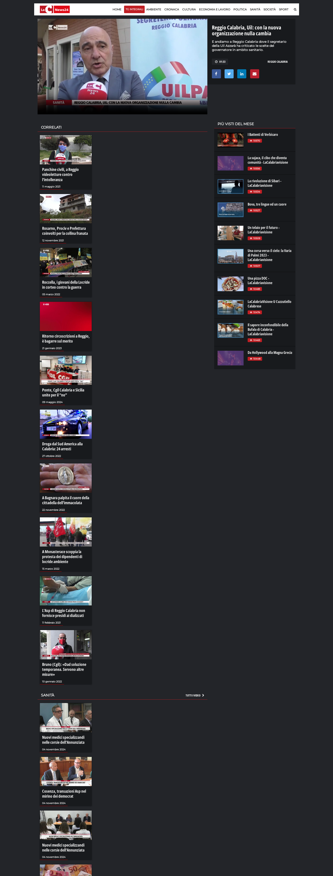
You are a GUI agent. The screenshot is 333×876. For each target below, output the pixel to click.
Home (117, 9)
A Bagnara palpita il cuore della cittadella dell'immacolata (63, 484)
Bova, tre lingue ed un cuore (267, 204)
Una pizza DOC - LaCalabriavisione (260, 280)
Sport (283, 9)
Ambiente (153, 9)
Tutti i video (195, 672)
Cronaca (171, 9)
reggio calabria (278, 62)
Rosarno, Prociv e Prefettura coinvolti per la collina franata (63, 223)
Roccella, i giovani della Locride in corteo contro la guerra (65, 276)
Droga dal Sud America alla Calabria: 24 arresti (60, 432)
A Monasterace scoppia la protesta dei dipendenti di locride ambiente (65, 539)
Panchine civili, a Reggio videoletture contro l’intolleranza (65, 171)
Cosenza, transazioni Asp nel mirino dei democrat (61, 768)
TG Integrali (134, 9)
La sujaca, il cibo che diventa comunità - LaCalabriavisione (268, 160)
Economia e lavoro (214, 9)
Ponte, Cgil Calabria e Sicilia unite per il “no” (65, 380)
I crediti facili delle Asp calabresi (64, 870)
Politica (240, 9)
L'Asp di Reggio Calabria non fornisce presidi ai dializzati (61, 593)
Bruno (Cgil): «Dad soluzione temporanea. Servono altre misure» (62, 648)
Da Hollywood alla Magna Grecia (270, 352)
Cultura (189, 9)
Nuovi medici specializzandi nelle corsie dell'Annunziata (65, 716)
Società (270, 9)
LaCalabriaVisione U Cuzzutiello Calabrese (269, 304)
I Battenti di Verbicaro (263, 134)
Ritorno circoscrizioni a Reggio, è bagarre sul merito (64, 328)
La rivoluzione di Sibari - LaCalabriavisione (264, 183)
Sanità (255, 9)
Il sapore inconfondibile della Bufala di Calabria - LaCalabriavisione (268, 329)
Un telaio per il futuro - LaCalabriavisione (264, 230)
